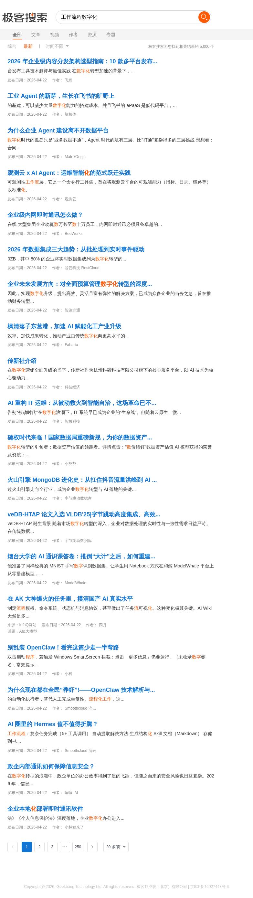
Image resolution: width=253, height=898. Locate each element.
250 (78, 847)
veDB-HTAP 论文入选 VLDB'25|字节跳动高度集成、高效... (83, 514)
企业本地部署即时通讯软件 (45, 809)
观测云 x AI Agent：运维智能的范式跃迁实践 (69, 173)
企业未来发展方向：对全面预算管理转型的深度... (79, 284)
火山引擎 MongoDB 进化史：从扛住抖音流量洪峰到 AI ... (82, 480)
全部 (17, 34)
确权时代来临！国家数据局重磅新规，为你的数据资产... (79, 437)
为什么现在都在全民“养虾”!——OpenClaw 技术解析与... (81, 690)
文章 (35, 34)
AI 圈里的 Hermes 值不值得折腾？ (52, 724)
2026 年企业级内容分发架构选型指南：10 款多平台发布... (82, 61)
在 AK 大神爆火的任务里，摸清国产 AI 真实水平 (70, 599)
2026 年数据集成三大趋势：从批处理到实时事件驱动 (75, 249)
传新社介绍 (22, 361)
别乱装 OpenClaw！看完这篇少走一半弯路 (63, 647)
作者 (73, 34)
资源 (92, 34)
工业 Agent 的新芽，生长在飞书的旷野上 (60, 96)
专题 (110, 34)
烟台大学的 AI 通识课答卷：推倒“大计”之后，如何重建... (81, 556)
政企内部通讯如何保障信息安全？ (51, 766)
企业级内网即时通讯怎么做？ (45, 215)
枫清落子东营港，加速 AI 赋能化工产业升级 (64, 326)
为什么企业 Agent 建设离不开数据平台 (58, 130)
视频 (54, 34)
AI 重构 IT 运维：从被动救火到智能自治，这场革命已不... (81, 403)
